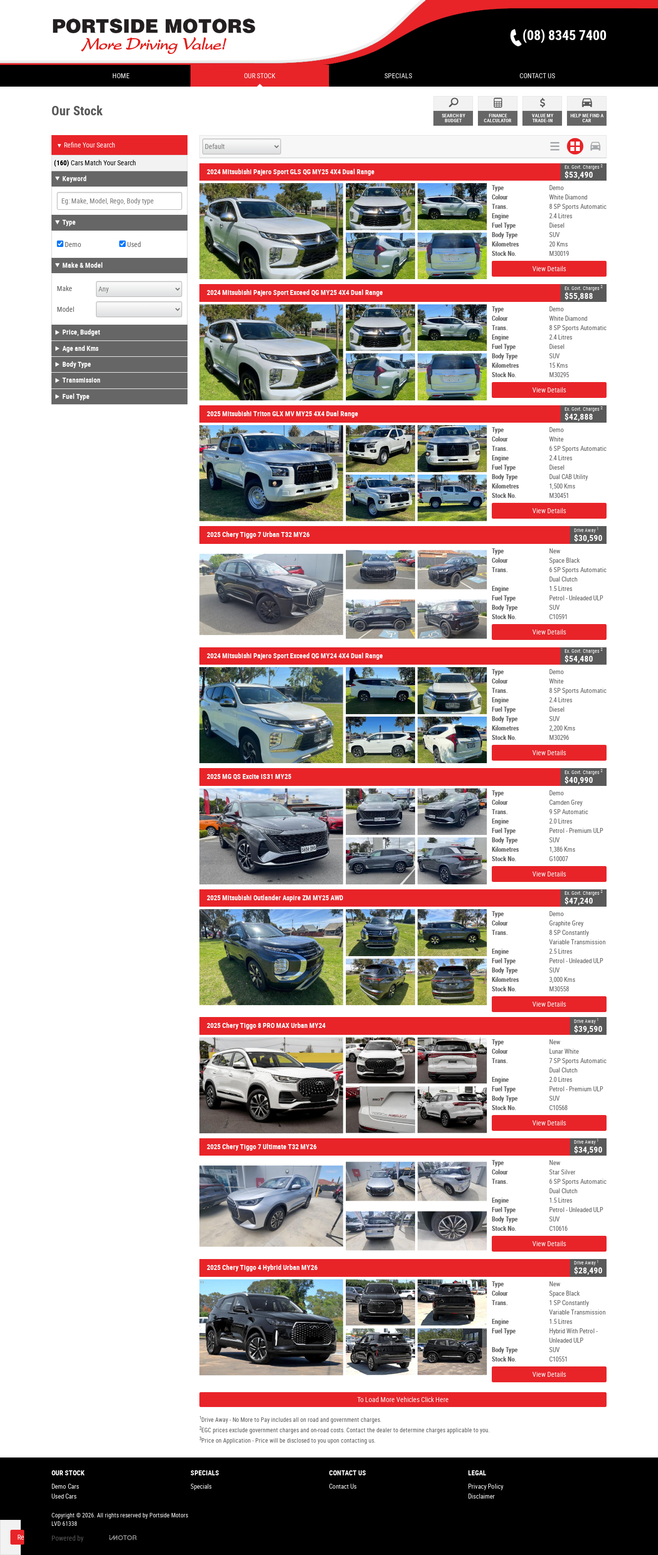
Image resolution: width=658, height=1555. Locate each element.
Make (64, 288)
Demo (69, 244)
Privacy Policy (485, 1486)
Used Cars (64, 1496)
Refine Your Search (85, 145)
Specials (201, 1486)
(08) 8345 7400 (564, 35)
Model (65, 309)
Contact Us (343, 1486)
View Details (549, 269)
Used (130, 244)
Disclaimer (481, 1496)
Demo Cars (65, 1486)
